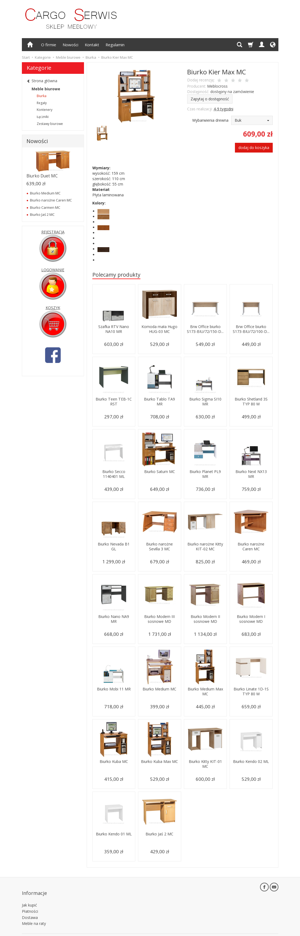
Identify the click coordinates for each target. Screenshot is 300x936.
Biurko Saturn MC (159, 471)
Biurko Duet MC (42, 176)
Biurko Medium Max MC (205, 691)
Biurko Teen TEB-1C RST (113, 401)
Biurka (41, 96)
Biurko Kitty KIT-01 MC (205, 764)
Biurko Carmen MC (45, 207)
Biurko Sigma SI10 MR (205, 401)
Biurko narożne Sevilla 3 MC (159, 546)
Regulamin (115, 44)
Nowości (70, 44)
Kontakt (92, 44)
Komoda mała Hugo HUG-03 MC (159, 329)
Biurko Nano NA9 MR (114, 619)
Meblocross (217, 86)
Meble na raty (34, 914)
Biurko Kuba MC (114, 761)
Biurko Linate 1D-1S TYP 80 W (251, 691)
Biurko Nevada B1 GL (113, 546)
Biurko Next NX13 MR (251, 474)
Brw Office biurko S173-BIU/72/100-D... (251, 331)
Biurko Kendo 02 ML (251, 764)
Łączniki (43, 116)
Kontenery (44, 109)
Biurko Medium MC (159, 691)
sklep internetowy (259, 930)
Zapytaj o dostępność (210, 98)
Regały (42, 103)
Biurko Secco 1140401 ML (113, 474)
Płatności (30, 902)
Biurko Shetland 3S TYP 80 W (251, 401)
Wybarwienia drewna (210, 120)
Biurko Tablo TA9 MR (160, 401)
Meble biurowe (46, 88)
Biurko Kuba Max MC (159, 764)
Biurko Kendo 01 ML (113, 836)
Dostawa (30, 908)
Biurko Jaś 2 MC (159, 834)
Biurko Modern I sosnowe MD (251, 619)
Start (26, 57)
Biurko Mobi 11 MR (114, 691)
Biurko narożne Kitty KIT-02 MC (205, 546)
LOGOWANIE (52, 269)
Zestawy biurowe (50, 123)
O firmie (48, 44)
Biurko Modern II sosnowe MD (205, 619)
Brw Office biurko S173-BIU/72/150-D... (205, 331)
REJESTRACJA (53, 231)
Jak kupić (29, 896)
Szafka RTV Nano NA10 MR (113, 329)
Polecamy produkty (116, 274)
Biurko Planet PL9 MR (205, 474)
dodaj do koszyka (253, 147)
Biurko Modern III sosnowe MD (159, 619)
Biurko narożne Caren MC (251, 546)
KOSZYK (53, 307)
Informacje (34, 888)
